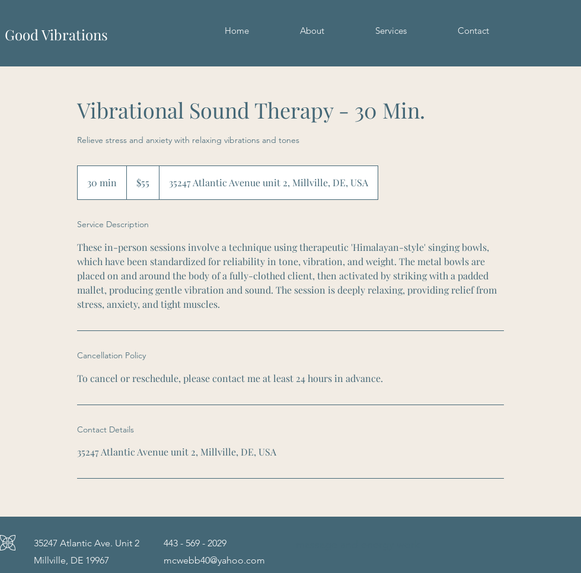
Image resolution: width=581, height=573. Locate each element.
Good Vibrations (56, 34)
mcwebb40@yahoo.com (214, 560)
